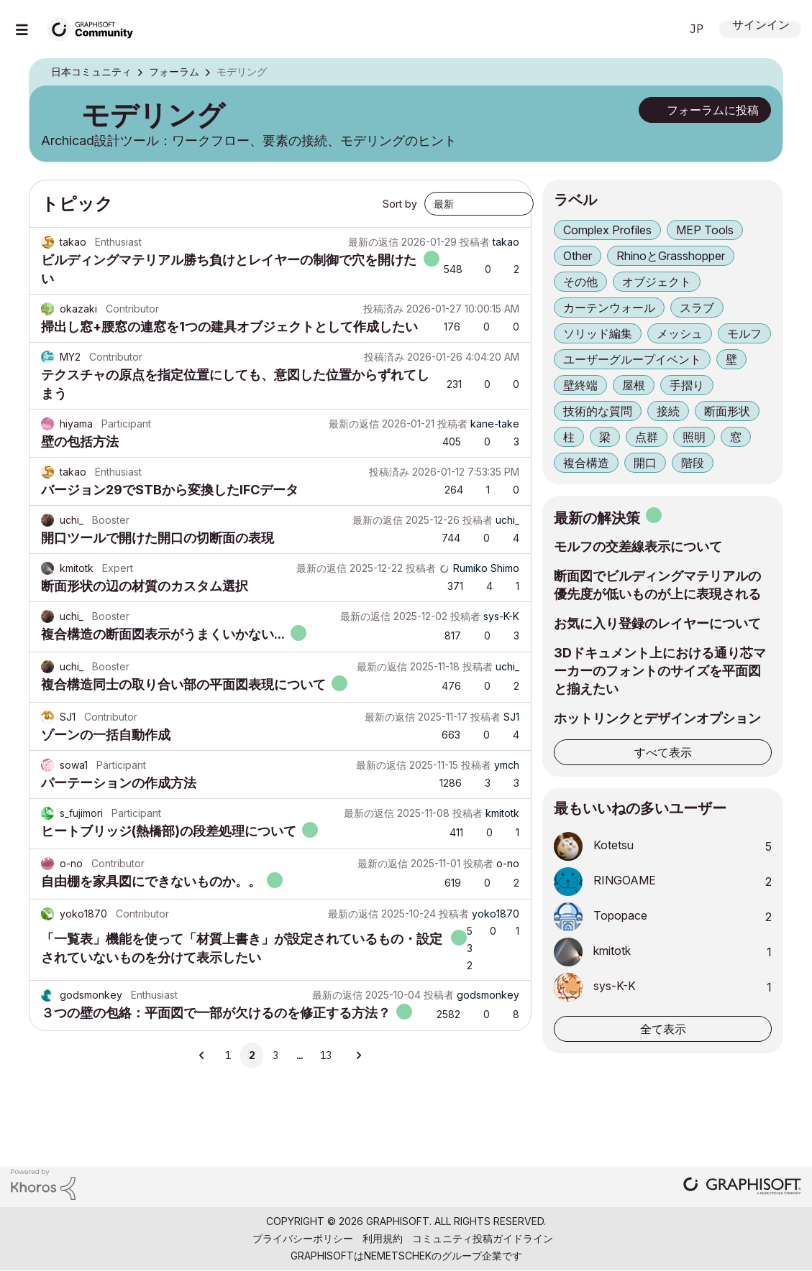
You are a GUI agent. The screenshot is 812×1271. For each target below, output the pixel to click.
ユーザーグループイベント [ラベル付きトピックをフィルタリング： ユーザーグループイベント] (632, 359)
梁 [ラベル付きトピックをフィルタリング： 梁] (605, 437)
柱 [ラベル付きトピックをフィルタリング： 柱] (569, 437)
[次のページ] (358, 1055)
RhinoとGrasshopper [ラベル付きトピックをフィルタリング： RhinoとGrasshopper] (670, 256)
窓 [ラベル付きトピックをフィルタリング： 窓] (736, 437)
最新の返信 (373, 242)
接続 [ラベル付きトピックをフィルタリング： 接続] (668, 411)
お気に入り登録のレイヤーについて (657, 623)
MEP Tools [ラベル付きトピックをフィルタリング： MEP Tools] (705, 230)
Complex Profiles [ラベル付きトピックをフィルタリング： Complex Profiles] (607, 230)
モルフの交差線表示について (638, 546)
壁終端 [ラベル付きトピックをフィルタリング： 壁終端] (580, 385)
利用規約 (382, 1238)
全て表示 (663, 1029)
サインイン (761, 26)
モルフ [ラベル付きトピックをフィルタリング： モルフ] (744, 333)
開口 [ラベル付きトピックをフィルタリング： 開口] (645, 463)
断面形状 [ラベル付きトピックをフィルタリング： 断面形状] (727, 411)
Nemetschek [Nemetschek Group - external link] (398, 1255)
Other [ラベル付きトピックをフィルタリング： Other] (577, 256)
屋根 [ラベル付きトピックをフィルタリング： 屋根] (633, 385)
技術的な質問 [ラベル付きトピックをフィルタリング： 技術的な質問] (597, 411)
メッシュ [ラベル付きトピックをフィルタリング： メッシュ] (680, 333)
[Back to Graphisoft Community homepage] (95, 28)
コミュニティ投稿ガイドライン (482, 1238)
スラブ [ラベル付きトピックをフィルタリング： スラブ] (697, 307)
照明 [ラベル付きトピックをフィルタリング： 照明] (694, 437)
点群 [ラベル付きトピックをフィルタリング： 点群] (646, 437)
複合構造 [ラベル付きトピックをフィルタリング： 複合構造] (586, 463)
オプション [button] (762, 72)
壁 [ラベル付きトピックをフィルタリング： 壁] (731, 359)
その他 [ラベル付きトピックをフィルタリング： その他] (580, 281)
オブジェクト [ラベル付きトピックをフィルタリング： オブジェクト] (656, 281)
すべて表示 (663, 752)
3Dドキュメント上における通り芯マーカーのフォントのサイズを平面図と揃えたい (660, 670)
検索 (653, 29)
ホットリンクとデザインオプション (657, 718)
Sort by (400, 204)
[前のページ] (203, 1055)
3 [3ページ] (275, 1055)
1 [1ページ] (228, 1055)
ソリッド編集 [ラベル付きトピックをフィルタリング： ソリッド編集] (597, 333)
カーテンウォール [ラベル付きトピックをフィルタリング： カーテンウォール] (609, 307)
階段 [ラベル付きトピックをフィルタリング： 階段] (692, 463)
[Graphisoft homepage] (742, 1187)
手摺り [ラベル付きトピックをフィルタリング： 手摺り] (687, 385)
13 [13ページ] (326, 1055)
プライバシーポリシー (302, 1238)
